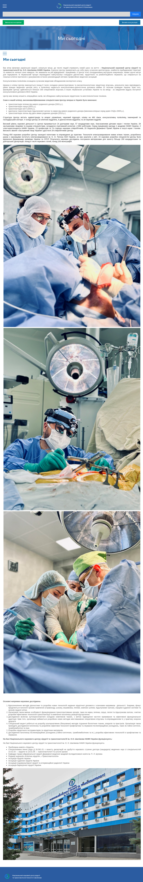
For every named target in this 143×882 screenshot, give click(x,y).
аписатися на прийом (13, 22)
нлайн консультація (129, 22)
